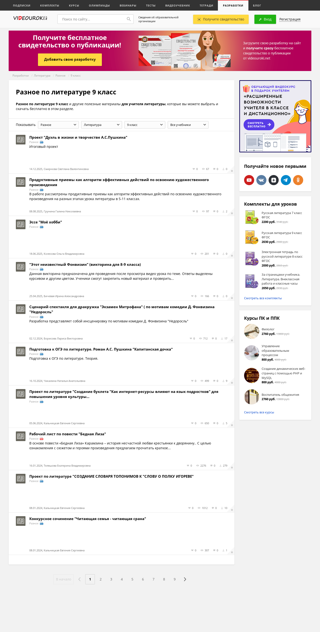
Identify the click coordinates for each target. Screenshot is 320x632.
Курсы (74, 5)
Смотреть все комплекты (263, 298)
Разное (60, 75)
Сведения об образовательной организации (158, 19)
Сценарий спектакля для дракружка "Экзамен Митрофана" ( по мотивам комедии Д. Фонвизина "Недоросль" (122, 309)
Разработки (233, 5)
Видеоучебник (177, 5)
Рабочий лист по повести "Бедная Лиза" (67, 433)
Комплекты (49, 5)
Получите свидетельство (221, 19)
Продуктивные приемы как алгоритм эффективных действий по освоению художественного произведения (119, 182)
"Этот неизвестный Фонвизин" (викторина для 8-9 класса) (85, 264)
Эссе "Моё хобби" (45, 222)
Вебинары (128, 5)
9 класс (76, 75)
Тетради (206, 5)
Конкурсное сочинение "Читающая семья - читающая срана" (87, 518)
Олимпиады (99, 5)
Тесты (151, 5)
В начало (63, 579)
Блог (257, 5)
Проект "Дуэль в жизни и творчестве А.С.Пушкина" (78, 137)
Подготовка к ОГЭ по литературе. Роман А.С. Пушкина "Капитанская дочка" (101, 349)
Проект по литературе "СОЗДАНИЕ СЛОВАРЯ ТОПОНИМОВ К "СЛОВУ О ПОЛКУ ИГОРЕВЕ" (111, 476)
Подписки (22, 5)
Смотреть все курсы (259, 412)
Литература (42, 75)
